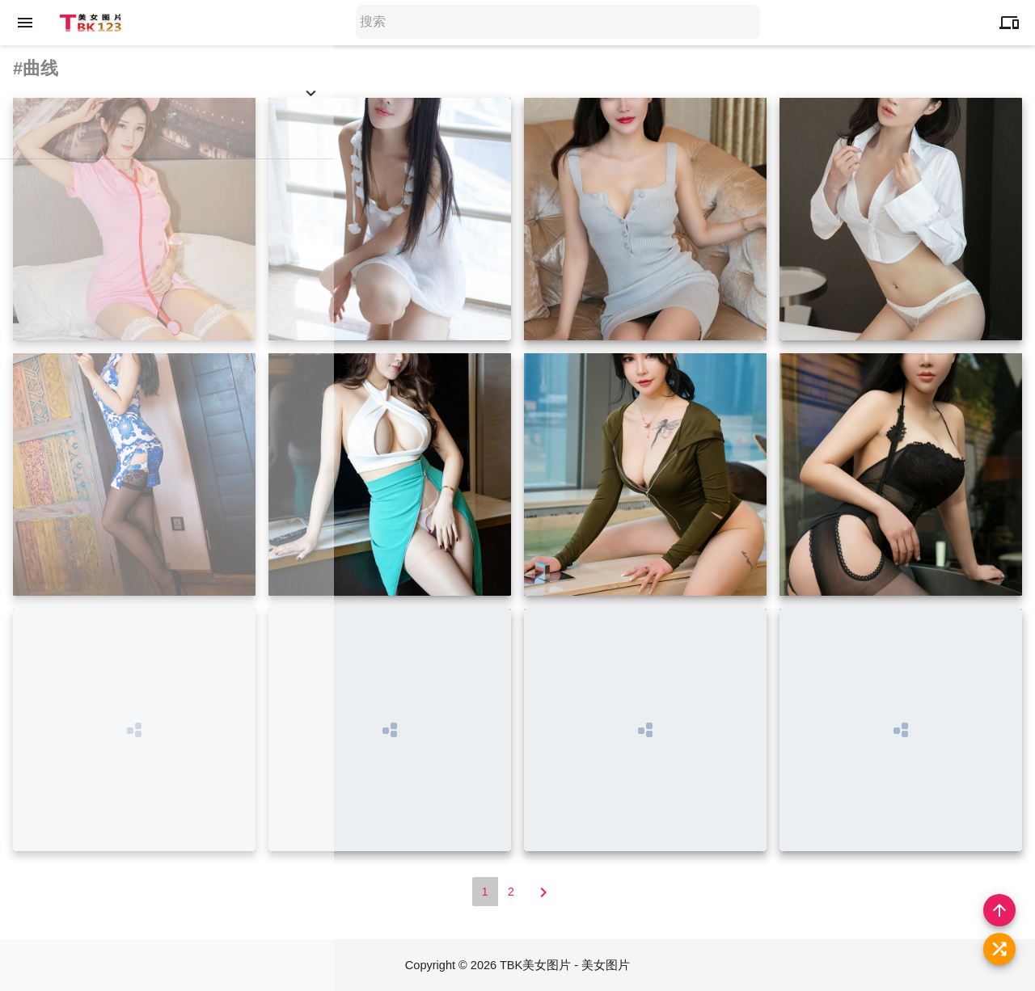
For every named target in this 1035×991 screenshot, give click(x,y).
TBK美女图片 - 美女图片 (566, 965)
